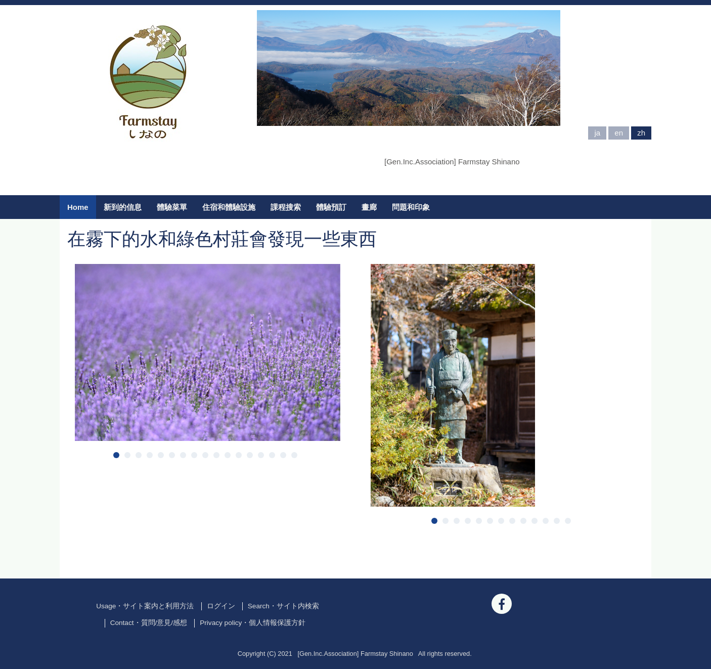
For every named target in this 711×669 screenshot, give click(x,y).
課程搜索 (286, 207)
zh (641, 132)
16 (283, 455)
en (618, 132)
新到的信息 (123, 207)
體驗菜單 (172, 207)
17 (294, 455)
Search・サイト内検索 (283, 606)
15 (272, 455)
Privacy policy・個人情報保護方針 (252, 623)
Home (77, 207)
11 (228, 455)
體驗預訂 (331, 207)
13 (250, 455)
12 (239, 455)
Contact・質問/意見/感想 (148, 623)
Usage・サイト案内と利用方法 (145, 606)
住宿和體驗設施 (228, 207)
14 (261, 455)
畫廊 (369, 207)
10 (216, 455)
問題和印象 (411, 207)
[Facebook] (502, 604)
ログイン (221, 606)
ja (597, 132)
